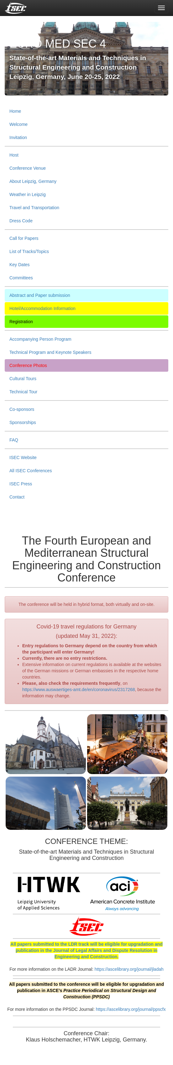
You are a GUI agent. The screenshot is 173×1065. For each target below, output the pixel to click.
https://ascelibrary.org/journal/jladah (129, 969)
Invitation (18, 137)
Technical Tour (23, 391)
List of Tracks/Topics (29, 251)
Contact (16, 496)
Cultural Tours (22, 378)
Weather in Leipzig (27, 194)
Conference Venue (27, 168)
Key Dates (19, 264)
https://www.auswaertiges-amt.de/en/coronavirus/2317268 (78, 689)
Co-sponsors (21, 409)
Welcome (18, 124)
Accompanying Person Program (40, 339)
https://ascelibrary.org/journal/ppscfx (131, 1009)
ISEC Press (20, 483)
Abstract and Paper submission (39, 295)
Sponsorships (22, 422)
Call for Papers (24, 238)
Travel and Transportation (34, 207)
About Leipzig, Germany (32, 181)
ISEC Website (23, 457)
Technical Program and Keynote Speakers (50, 352)
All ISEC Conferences (30, 470)
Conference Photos (28, 365)
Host (13, 155)
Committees (21, 277)
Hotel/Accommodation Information (42, 308)
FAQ (13, 439)
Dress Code (21, 220)
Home (15, 111)
